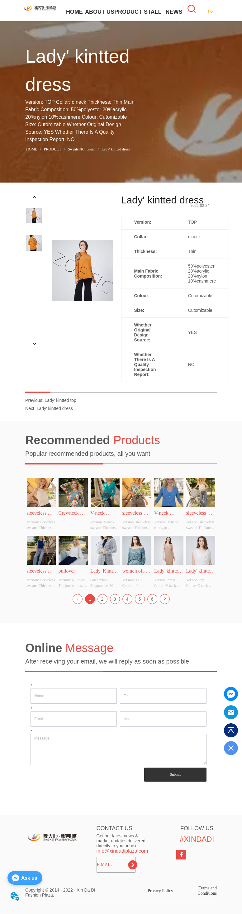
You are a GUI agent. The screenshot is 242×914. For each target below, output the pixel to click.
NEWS (174, 12)
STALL (153, 12)
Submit (175, 774)
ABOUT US (99, 12)
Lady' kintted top (60, 400)
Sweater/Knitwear (81, 149)
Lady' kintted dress (115, 149)
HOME (74, 12)
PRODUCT (128, 12)
